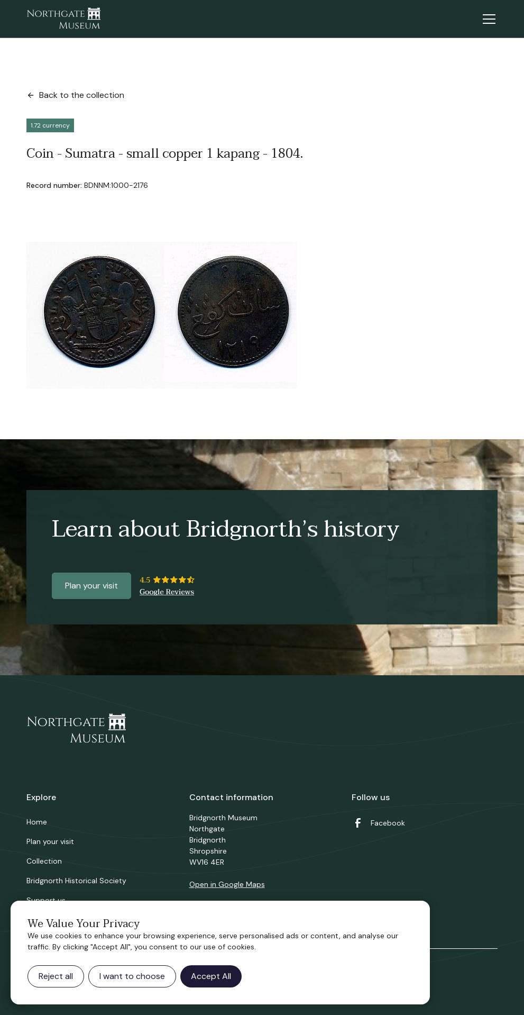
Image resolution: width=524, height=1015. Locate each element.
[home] (63, 19)
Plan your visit (91, 585)
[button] (487, 19)
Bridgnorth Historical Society (76, 880)
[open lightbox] (161, 315)
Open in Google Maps (227, 884)
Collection (44, 861)
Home (36, 822)
